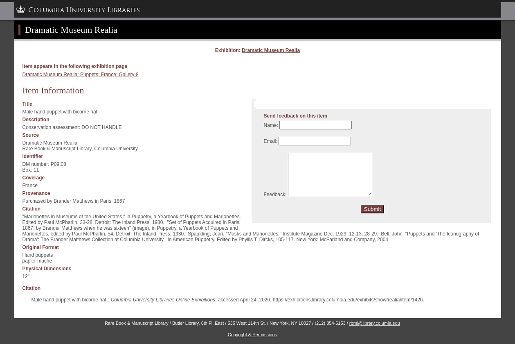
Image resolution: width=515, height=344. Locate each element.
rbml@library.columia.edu (374, 323)
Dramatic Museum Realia (271, 50)
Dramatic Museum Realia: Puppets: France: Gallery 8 (80, 74)
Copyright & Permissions (252, 334)
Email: (270, 141)
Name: (271, 125)
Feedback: (275, 194)
